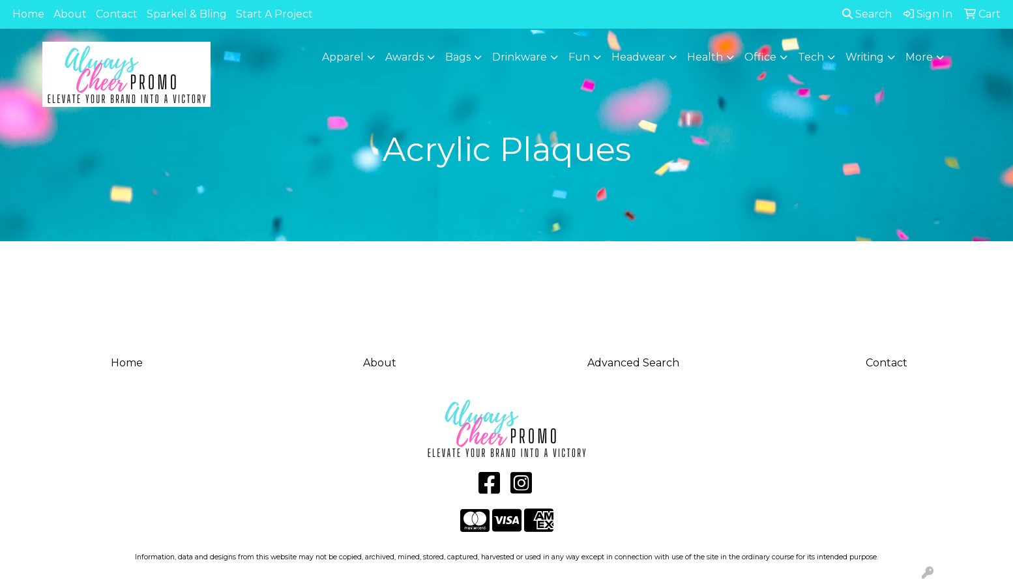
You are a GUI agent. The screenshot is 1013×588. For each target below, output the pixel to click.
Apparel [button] (343, 57)
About (70, 14)
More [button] (919, 57)
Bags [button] (458, 57)
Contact (117, 14)
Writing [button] (864, 57)
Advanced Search (633, 363)
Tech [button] (811, 57)
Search (867, 14)
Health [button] (705, 57)
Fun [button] (579, 57)
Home (28, 14)
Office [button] (760, 57)
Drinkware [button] (519, 57)
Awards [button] (404, 57)
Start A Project (274, 14)
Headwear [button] (638, 57)
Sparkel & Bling (187, 14)
